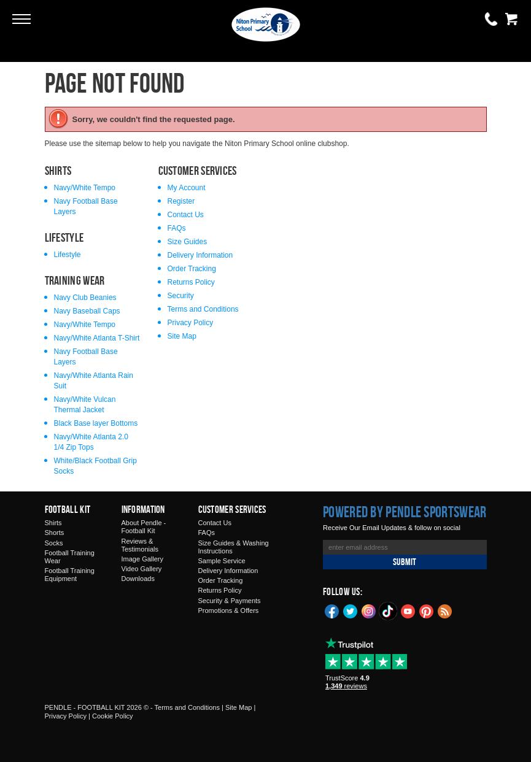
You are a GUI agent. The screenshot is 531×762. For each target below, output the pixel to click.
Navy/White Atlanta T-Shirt (97, 338)
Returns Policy (191, 282)
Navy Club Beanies (85, 297)
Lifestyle (67, 254)
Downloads (138, 578)
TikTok (388, 611)
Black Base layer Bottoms (96, 423)
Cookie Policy (112, 716)
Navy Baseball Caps (87, 311)
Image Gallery (142, 559)
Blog (445, 610)
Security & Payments (229, 600)
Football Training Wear (70, 556)
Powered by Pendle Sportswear (404, 512)
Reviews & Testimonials (140, 545)
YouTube (408, 610)
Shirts (53, 522)
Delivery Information (200, 255)
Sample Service (222, 560)
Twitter (350, 610)
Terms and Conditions (203, 309)
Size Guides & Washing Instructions (233, 547)
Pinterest (426, 610)
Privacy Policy (191, 322)
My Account (187, 187)
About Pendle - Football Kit (144, 526)
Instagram (369, 610)
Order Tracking (192, 268)
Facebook (332, 610)
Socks (54, 543)
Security (181, 295)
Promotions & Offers (228, 610)
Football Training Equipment (70, 574)
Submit (404, 561)
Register (181, 201)
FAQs (177, 228)
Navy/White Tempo (84, 187)
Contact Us (186, 214)
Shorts (54, 532)
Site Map (182, 336)
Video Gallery (142, 568)
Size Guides (187, 241)
